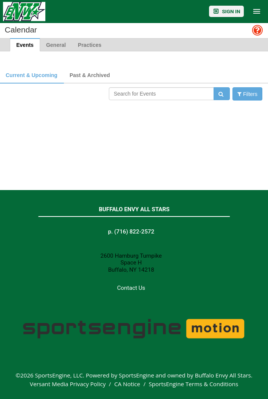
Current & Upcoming (31, 75)
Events (25, 45)
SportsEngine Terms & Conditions (193, 384)
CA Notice (127, 384)
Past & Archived (90, 75)
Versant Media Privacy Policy (68, 384)
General (56, 45)
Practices (89, 45)
